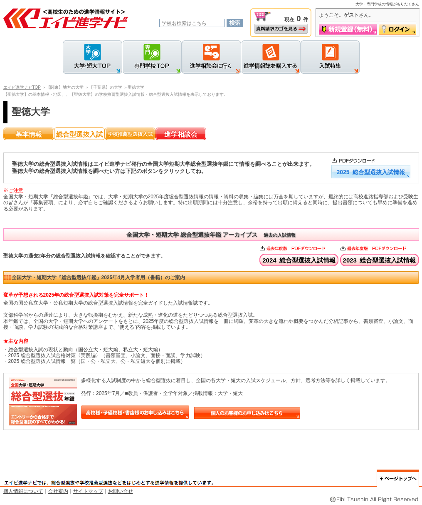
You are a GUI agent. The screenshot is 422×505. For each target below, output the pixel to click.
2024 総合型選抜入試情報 (299, 260)
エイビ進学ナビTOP (22, 87)
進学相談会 (180, 134)
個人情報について (23, 491)
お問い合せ (120, 491)
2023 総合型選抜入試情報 (379, 260)
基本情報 (28, 134)
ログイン (397, 29)
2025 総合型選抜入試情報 (370, 172)
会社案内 (58, 491)
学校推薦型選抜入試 (130, 134)
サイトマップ (88, 491)
